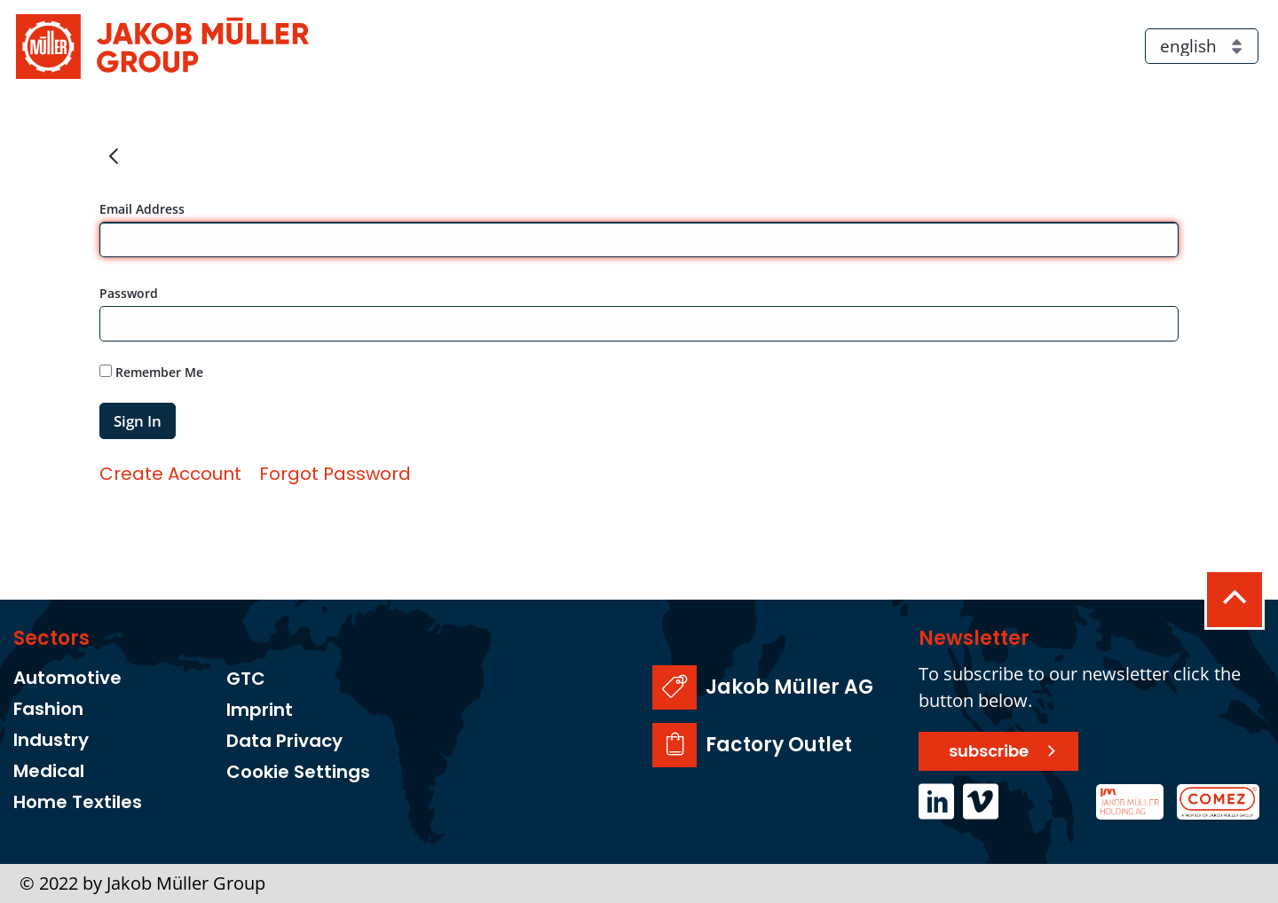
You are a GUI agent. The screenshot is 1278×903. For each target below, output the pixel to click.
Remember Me (151, 372)
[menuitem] (170, 473)
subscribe (989, 751)
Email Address (142, 208)
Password (128, 293)
